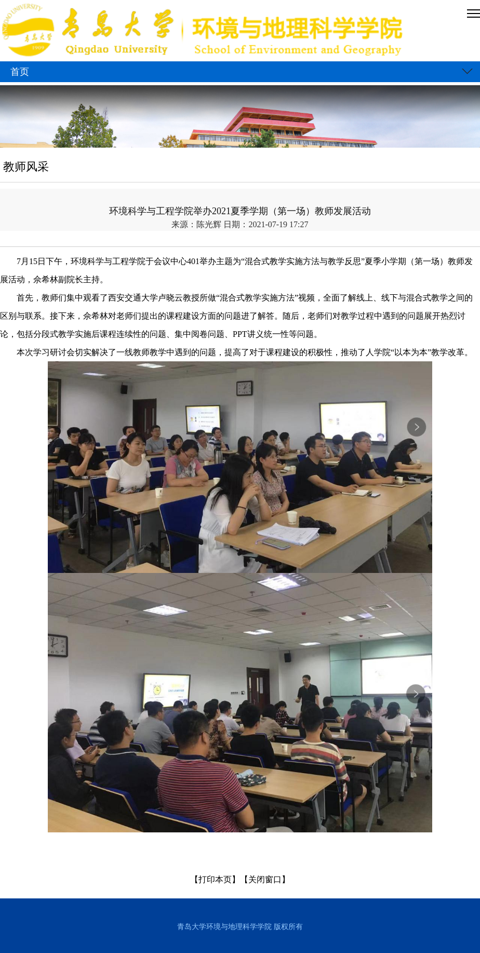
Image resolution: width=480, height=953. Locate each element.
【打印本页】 (215, 879)
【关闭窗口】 (265, 879)
